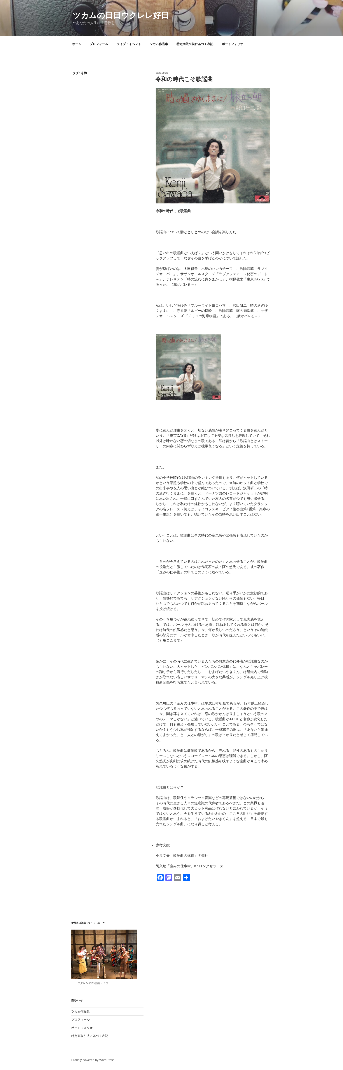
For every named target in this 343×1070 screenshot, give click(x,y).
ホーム (76, 44)
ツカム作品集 (159, 44)
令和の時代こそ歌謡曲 (184, 79)
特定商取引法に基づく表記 (195, 44)
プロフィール (99, 44)
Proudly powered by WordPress (92, 1060)
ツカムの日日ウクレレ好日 (121, 15)
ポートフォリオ (232, 44)
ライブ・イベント (129, 44)
